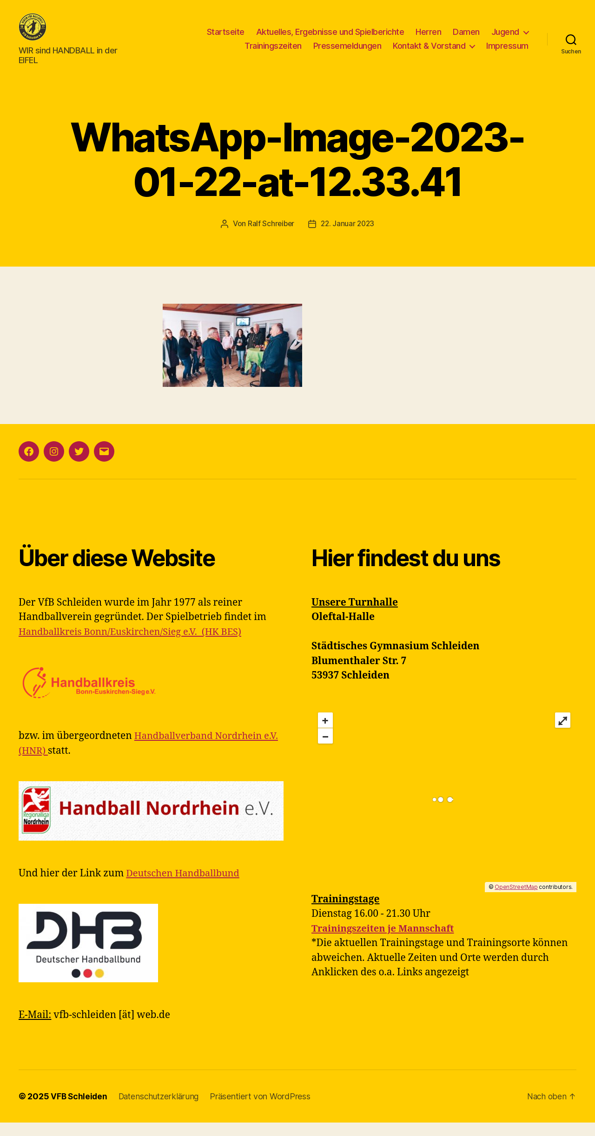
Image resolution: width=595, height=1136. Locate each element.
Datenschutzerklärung (161, 1110)
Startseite (226, 39)
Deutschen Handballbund (185, 887)
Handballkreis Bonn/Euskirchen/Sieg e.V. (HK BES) (135, 645)
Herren (428, 39)
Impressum (507, 53)
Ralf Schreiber (270, 237)
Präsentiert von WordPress (264, 1110)
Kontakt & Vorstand (429, 53)
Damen (466, 39)
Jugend (505, 39)
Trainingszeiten (273, 53)
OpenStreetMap (516, 900)
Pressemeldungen (347, 53)
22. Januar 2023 (348, 237)
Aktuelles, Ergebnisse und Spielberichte (330, 39)
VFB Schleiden (80, 1110)
